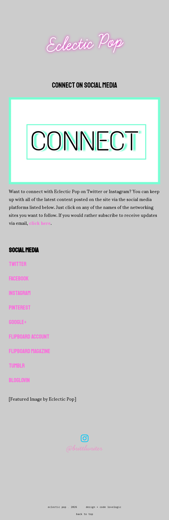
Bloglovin (19, 380)
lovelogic (114, 506)
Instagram (20, 293)
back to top (84, 514)
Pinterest (20, 307)
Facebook (19, 278)
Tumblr (17, 365)
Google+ (18, 322)
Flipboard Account (29, 336)
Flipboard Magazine (29, 351)
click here (40, 222)
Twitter (17, 264)
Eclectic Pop (85, 43)
